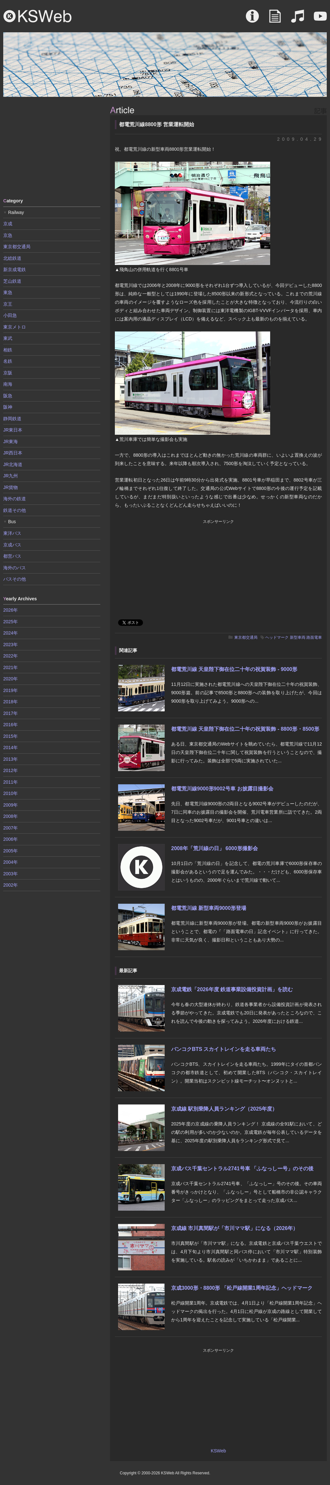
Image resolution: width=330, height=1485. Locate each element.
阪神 (7, 407)
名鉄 (7, 361)
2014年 (10, 747)
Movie (320, 19)
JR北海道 (12, 464)
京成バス (12, 544)
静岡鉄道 (12, 418)
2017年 (10, 713)
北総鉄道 (12, 258)
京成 (7, 223)
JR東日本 (12, 429)
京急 (7, 235)
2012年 (10, 770)
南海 (7, 384)
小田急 (10, 315)
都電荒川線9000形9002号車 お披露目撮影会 (222, 788)
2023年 (10, 644)
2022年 (10, 655)
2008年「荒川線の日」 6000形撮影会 (214, 848)
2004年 (10, 862)
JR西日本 (12, 452)
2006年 (10, 839)
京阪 (7, 372)
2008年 (10, 816)
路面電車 (314, 637)
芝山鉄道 (12, 281)
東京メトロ (14, 327)
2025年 (10, 621)
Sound (297, 19)
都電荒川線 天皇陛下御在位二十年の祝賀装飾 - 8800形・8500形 (245, 729)
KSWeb (37, 16)
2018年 (10, 701)
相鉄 (7, 349)
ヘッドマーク (277, 637)
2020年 (10, 678)
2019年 (10, 690)
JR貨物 (10, 487)
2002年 (10, 885)
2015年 (10, 736)
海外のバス (14, 567)
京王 (7, 304)
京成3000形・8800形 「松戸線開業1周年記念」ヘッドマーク (242, 1288)
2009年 (10, 805)
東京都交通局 (246, 637)
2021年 (10, 667)
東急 (7, 292)
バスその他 (14, 579)
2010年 (10, 793)
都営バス (12, 556)
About (252, 19)
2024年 (10, 633)
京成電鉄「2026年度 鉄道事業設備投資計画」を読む (232, 989)
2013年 (10, 759)
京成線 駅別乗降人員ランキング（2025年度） (224, 1109)
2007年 (10, 827)
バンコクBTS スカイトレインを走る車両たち (223, 1049)
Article (275, 19)
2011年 (10, 782)
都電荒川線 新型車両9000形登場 (208, 908)
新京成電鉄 (14, 269)
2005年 (10, 850)
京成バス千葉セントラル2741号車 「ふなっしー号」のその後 (242, 1168)
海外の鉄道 (14, 498)
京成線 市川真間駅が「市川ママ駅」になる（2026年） (234, 1228)
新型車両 (297, 637)
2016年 (10, 724)
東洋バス (12, 533)
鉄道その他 (14, 510)
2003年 (10, 873)
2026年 (10, 610)
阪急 (7, 395)
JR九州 (10, 475)
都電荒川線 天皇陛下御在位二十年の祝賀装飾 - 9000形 (234, 669)
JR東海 (10, 441)
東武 (7, 338)
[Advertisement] (51, 147)
